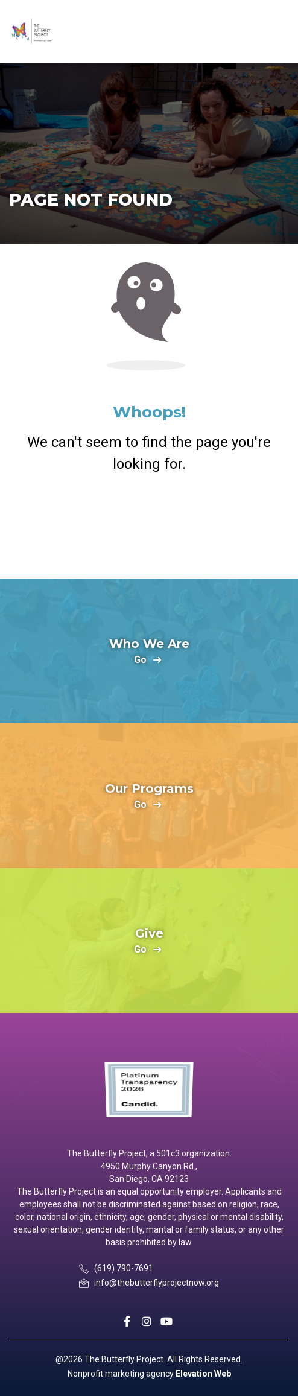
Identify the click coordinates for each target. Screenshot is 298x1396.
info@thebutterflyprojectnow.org (156, 1282)
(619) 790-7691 (123, 1268)
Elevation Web (203, 1374)
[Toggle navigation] (278, 31)
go (140, 660)
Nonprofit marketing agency (121, 1374)
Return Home (149, 523)
